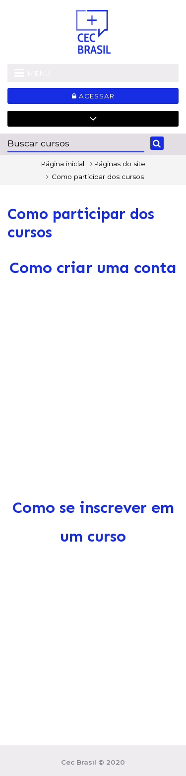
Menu (32, 72)
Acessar (93, 96)
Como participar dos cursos (98, 177)
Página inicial (62, 164)
